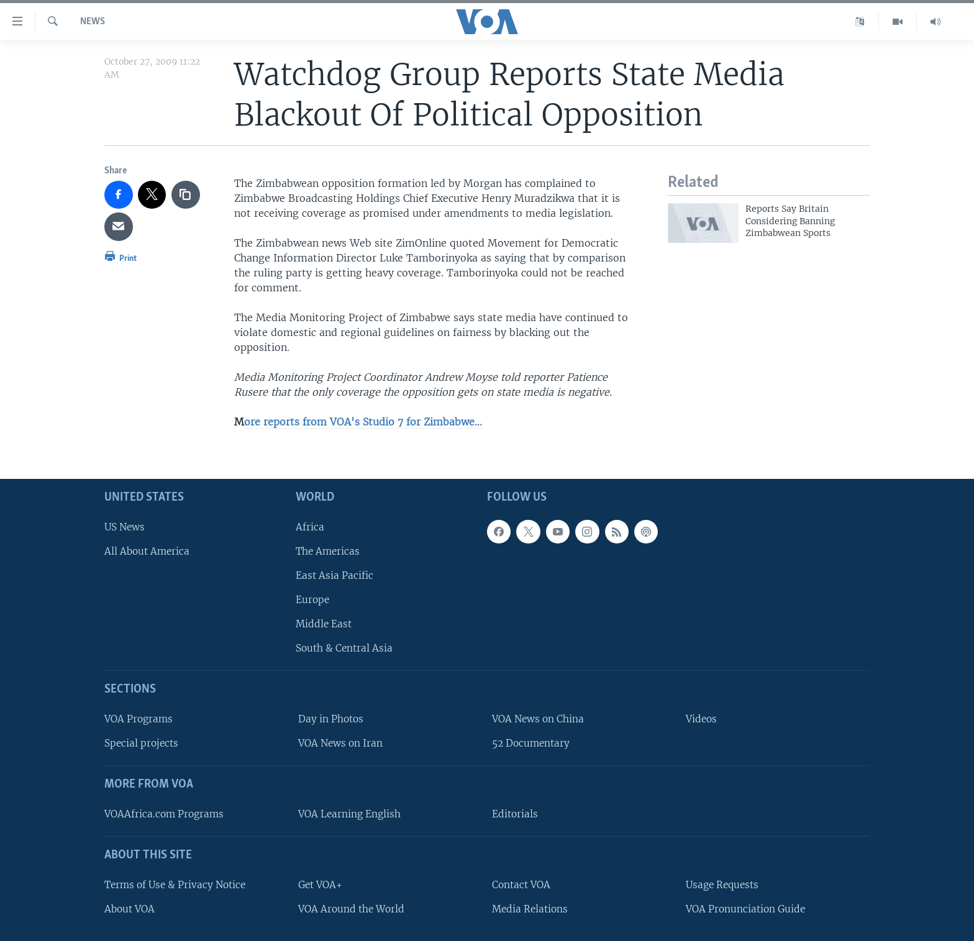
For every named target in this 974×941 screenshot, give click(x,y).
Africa (310, 526)
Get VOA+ (320, 884)
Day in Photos (330, 719)
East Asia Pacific (334, 575)
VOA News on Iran (340, 743)
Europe (312, 600)
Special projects (141, 743)
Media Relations (530, 908)
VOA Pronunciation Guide (745, 908)
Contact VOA (521, 884)
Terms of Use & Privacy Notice (174, 884)
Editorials (515, 814)
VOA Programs (138, 719)
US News (124, 526)
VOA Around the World (351, 908)
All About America (146, 551)
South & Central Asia (344, 648)
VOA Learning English (349, 814)
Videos (701, 719)
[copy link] (185, 195)
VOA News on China (538, 719)
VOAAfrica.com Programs (164, 814)
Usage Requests (722, 884)
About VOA (129, 908)
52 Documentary (531, 743)
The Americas (328, 551)
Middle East (324, 624)
